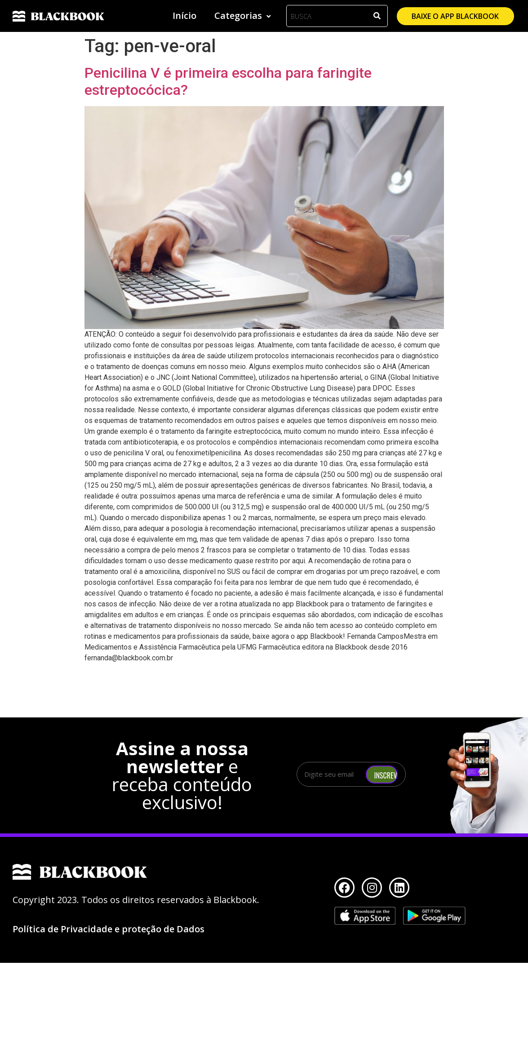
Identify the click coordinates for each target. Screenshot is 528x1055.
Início (184, 15)
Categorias (243, 15)
